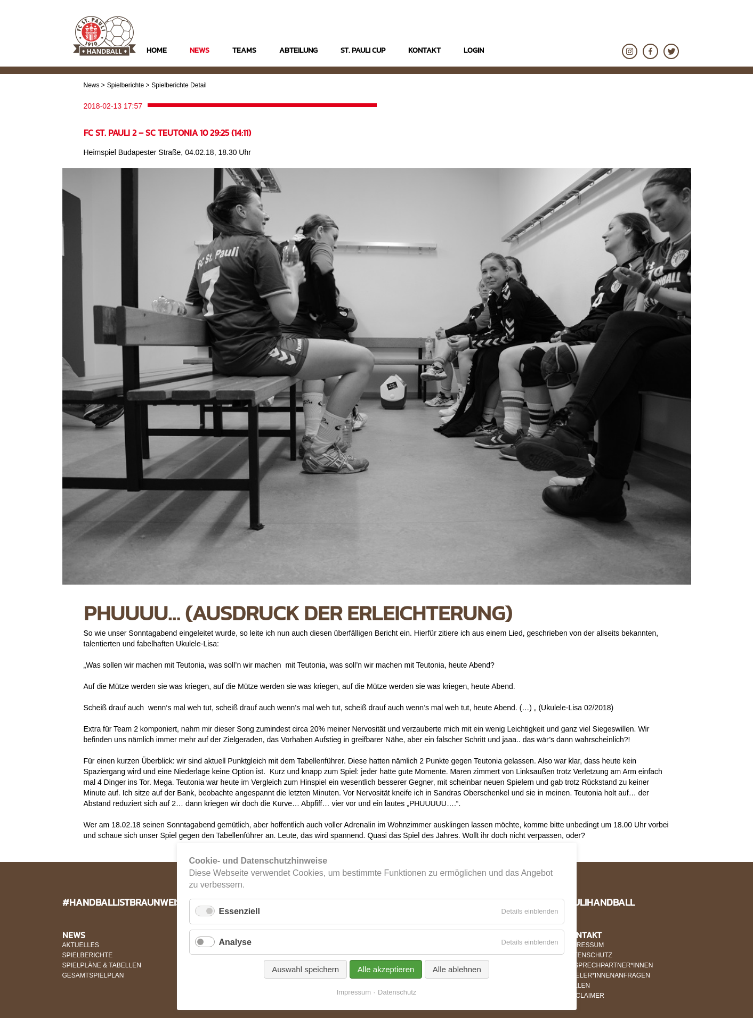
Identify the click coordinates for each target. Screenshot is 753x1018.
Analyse (235, 942)
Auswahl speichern (305, 969)
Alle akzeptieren (386, 969)
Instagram (629, 51)
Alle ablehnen (457, 969)
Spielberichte (125, 85)
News (92, 85)
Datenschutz (397, 992)
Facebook (650, 51)
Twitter (671, 51)
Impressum (354, 992)
